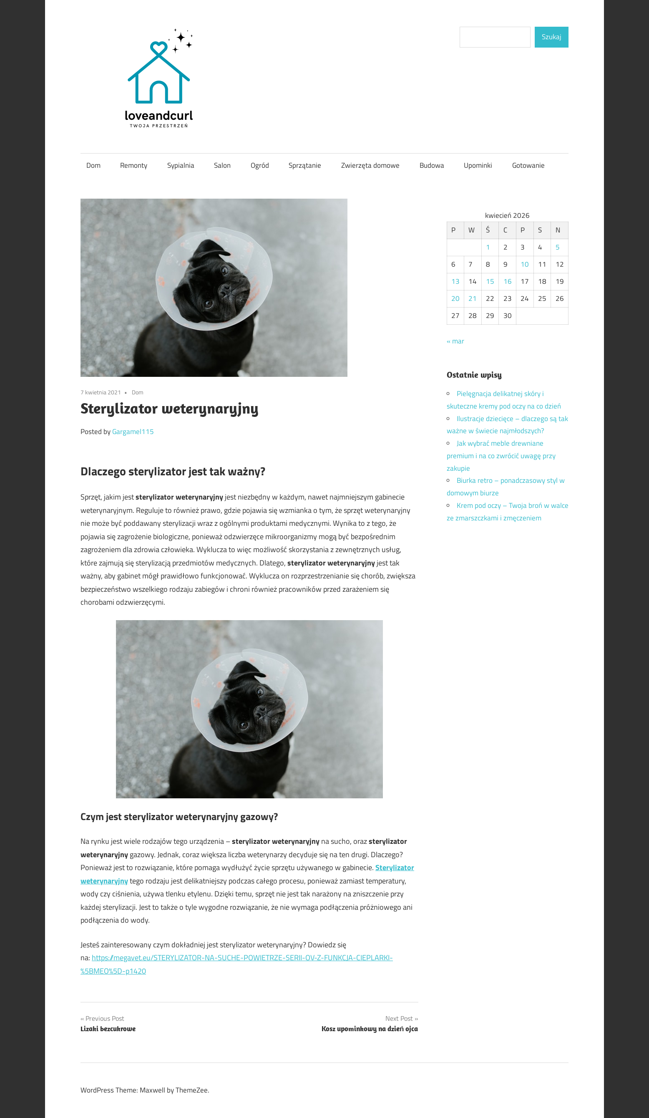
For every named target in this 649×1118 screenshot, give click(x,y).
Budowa (432, 165)
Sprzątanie (305, 165)
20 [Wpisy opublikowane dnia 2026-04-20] (455, 298)
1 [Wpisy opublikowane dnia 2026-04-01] (488, 247)
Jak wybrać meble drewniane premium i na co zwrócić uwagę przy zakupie (501, 456)
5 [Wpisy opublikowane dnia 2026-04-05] (558, 247)
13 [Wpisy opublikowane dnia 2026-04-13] (455, 281)
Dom (93, 165)
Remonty (133, 165)
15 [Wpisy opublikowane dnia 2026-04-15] (490, 281)
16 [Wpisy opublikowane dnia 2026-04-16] (507, 281)
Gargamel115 (133, 431)
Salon (222, 165)
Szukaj (551, 36)
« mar (455, 341)
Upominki (478, 165)
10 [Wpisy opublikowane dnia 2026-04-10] (525, 264)
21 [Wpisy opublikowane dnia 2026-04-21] (472, 298)
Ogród (260, 165)
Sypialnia (180, 165)
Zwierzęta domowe (370, 165)
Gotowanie (528, 165)
